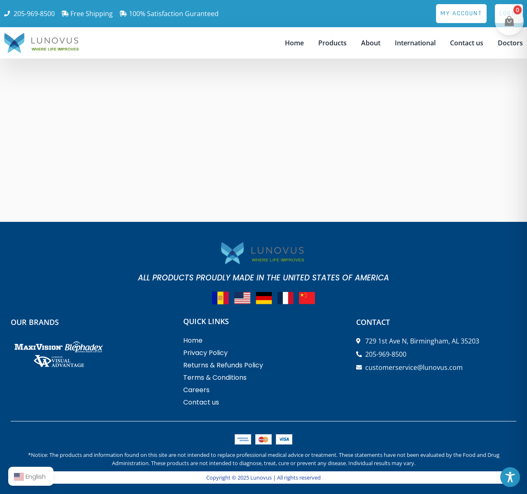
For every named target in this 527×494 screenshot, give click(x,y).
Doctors (510, 42)
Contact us (466, 42)
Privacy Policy (205, 353)
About (370, 42)
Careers (196, 390)
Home (294, 42)
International (415, 42)
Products (332, 42)
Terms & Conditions (215, 377)
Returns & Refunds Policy (223, 365)
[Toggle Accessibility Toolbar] (510, 477)
